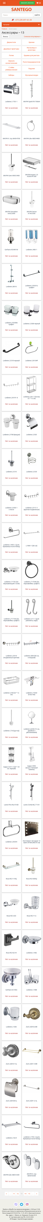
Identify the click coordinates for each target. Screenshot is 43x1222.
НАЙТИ (37, 15)
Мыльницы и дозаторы (31, 49)
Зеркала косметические (11, 62)
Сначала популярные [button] (32, 36)
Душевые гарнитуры (11, 49)
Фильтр (5, 36)
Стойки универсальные (11, 69)
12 (18, 1194)
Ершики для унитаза (31, 55)
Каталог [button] (22, 24)
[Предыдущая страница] (6, 1194)
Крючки (31, 42)
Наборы (11, 75)
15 (29, 1194)
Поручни (31, 68)
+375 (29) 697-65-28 (23, 20)
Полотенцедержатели (31, 62)
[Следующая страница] (37, 1194)
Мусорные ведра (31, 75)
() (38, 3)
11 (14, 1194)
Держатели (11, 42)
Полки (11, 55)
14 (25, 1194)
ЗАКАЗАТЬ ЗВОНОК (27, 3)
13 (21, 1194)
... (10, 1194)
